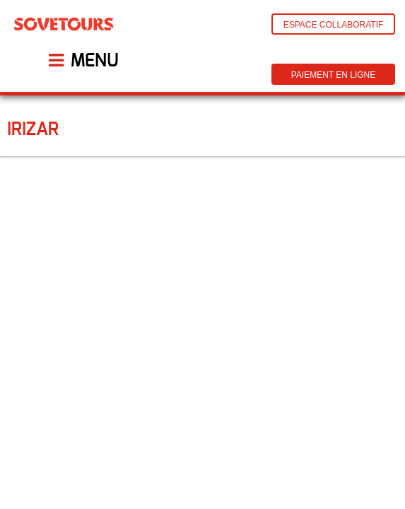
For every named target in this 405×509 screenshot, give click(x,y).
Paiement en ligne (333, 75)
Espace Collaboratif (333, 25)
